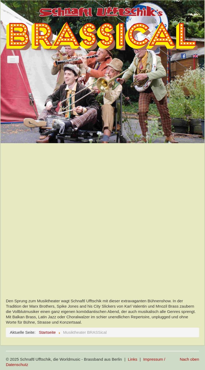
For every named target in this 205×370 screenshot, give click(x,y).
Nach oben (189, 359)
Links (132, 359)
